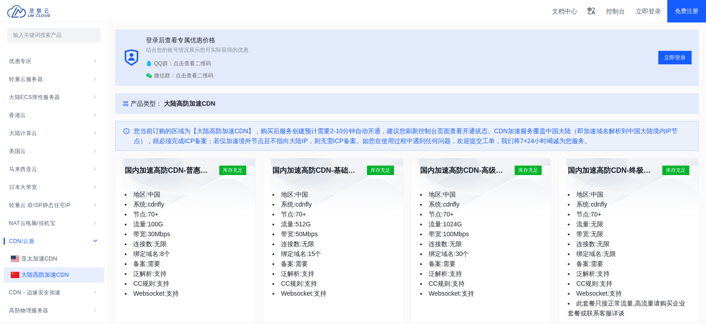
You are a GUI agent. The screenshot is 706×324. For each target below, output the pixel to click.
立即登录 (648, 11)
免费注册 (686, 11)
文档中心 (564, 11)
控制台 (615, 11)
